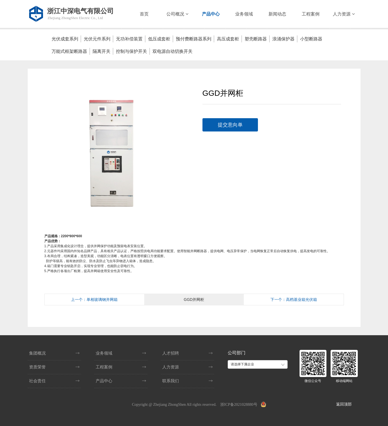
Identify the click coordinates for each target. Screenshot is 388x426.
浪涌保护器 (283, 39)
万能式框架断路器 (69, 51)
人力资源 (343, 14)
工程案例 (310, 14)
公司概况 (177, 14)
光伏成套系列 (65, 39)
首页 (144, 14)
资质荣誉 (37, 367)
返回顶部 (344, 404)
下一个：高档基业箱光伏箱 (293, 299)
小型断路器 (311, 39)
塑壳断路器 (256, 39)
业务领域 (244, 14)
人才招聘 (170, 353)
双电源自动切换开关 (172, 51)
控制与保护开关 (131, 51)
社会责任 (37, 381)
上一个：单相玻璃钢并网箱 (94, 299)
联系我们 (170, 381)
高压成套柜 (228, 39)
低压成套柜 (159, 39)
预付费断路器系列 (193, 39)
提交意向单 (230, 125)
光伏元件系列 (97, 39)
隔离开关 (101, 51)
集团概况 (37, 353)
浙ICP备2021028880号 (238, 404)
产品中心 (211, 14)
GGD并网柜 (194, 299)
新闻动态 (277, 14)
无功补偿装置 (129, 39)
